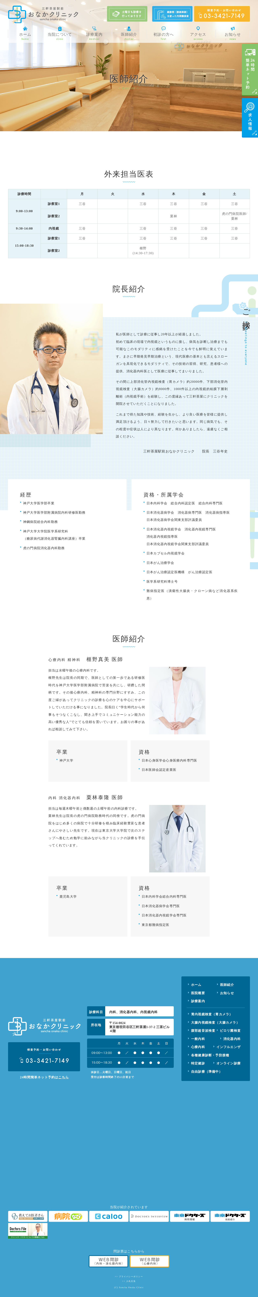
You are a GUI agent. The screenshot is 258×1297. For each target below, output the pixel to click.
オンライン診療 (228, 1063)
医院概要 (198, 993)
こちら (63, 1077)
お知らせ (227, 993)
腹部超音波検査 (203, 1030)
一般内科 (198, 1039)
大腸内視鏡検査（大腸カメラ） (215, 1022)
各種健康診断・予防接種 (210, 1055)
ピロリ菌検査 (230, 1030)
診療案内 (198, 1001)
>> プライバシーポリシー (129, 1276)
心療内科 (198, 1047)
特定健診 (198, 1063)
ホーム (196, 984)
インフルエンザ (228, 1047)
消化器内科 (232, 1039)
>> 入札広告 (129, 1281)
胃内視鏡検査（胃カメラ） (212, 1014)
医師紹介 (227, 984)
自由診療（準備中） (206, 1071)
